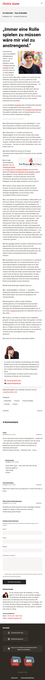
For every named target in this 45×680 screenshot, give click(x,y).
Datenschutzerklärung (27, 678)
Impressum (14, 678)
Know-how (24, 16)
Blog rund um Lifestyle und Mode (18, 169)
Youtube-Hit (13, 311)
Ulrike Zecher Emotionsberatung (12, 501)
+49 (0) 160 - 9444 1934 (14, 616)
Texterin (14, 404)
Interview (16, 400)
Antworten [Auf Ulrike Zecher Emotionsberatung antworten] (38, 503)
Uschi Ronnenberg (8, 483)
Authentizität (17, 16)
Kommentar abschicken (14, 582)
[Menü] (41, 3)
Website (5, 546)
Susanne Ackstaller (27, 400)
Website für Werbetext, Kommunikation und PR (25, 172)
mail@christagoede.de (13, 383)
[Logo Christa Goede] (11, 3)
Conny (4, 432)
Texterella (18, 105)
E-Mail (5, 538)
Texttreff (5, 68)
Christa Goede (10, 460)
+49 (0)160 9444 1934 (13, 380)
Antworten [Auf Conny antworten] (38, 434)
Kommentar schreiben (9, 555)
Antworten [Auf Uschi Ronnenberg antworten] (38, 484)
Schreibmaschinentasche (33, 110)
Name (5, 529)
